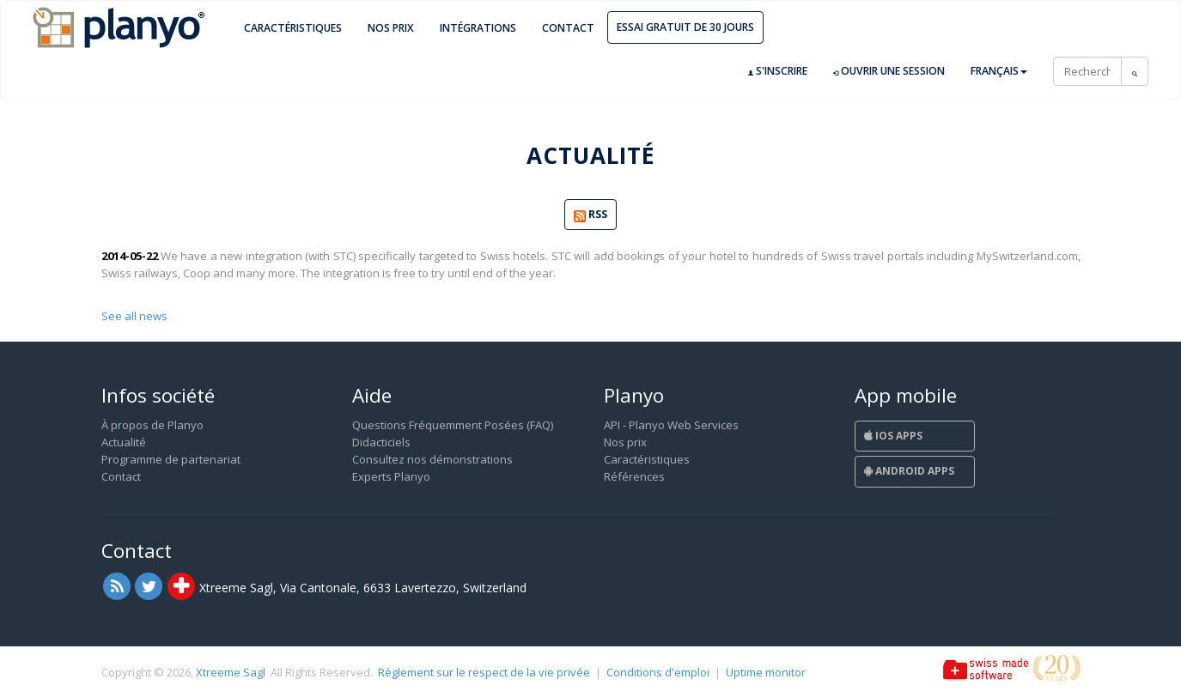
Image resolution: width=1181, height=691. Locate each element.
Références (634, 476)
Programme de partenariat (170, 459)
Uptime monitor (766, 672)
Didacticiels (381, 442)
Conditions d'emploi (657, 672)
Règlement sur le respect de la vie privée (484, 672)
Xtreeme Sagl (230, 672)
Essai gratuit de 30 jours (685, 27)
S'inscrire (777, 71)
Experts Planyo (391, 476)
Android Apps (909, 471)
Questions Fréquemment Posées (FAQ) (452, 425)
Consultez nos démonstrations (432, 459)
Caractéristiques (293, 28)
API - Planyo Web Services (671, 425)
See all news (134, 316)
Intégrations (478, 28)
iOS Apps (893, 435)
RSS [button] (590, 215)
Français (999, 71)
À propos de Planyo (152, 425)
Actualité (123, 442)
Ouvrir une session (889, 71)
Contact (568, 28)
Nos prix (391, 28)
